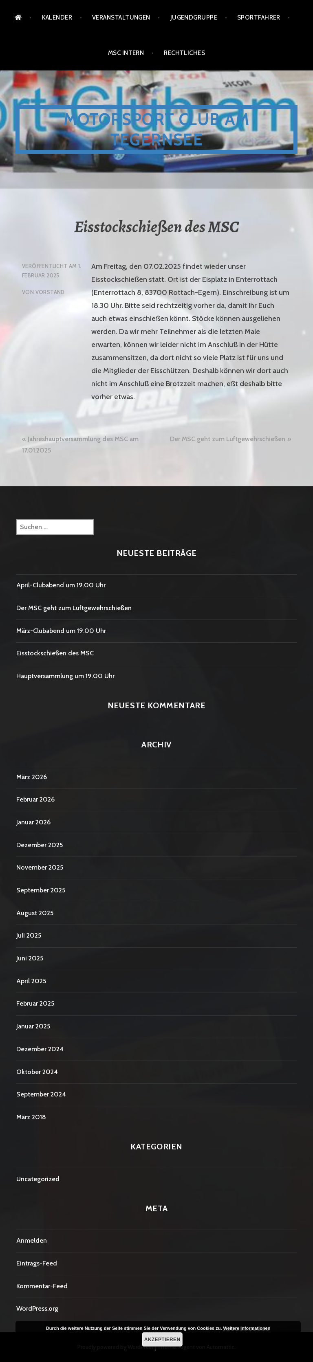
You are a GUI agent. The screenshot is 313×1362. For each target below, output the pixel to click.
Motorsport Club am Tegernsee (157, 129)
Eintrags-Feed (36, 1263)
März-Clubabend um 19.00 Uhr (61, 631)
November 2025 (39, 867)
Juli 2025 (28, 935)
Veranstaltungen (121, 17)
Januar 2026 (33, 822)
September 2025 (40, 890)
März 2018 (31, 1117)
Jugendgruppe (193, 17)
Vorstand (50, 292)
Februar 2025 (35, 1003)
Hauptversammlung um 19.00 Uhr (65, 676)
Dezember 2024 (40, 1049)
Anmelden (31, 1240)
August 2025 (34, 913)
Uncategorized (38, 1179)
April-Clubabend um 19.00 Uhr (61, 585)
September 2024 (41, 1094)
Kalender (57, 17)
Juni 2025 (29, 958)
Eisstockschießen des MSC (55, 653)
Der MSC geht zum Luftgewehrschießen (227, 439)
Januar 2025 (33, 1026)
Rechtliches (184, 53)
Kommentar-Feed (42, 1286)
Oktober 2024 (37, 1072)
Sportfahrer (258, 17)
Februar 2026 (35, 799)
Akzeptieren (162, 1339)
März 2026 (31, 777)
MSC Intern (126, 53)
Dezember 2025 (39, 845)
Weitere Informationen (247, 1328)
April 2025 (31, 981)
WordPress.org (37, 1308)
